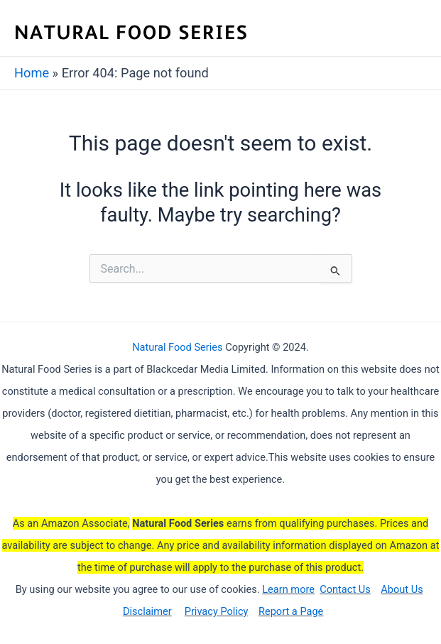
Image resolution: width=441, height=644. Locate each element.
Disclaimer (147, 611)
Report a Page (290, 611)
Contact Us (345, 589)
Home (31, 72)
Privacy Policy (217, 611)
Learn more (288, 589)
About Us (402, 589)
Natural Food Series (177, 347)
